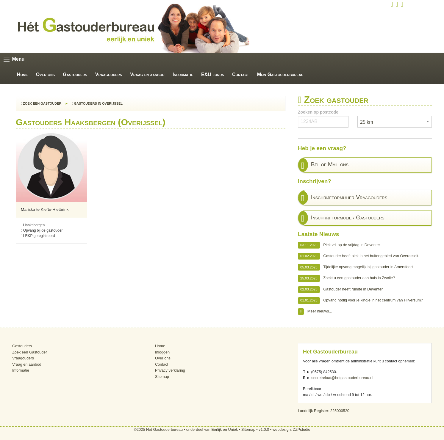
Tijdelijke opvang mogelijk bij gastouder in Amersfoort (355, 267)
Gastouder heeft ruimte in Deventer (340, 289)
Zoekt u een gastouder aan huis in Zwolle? (346, 278)
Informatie (183, 74)
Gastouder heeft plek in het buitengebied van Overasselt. (358, 256)
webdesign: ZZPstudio (291, 429)
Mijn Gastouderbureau (280, 74)
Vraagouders (108, 74)
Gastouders (75, 74)
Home (22, 74)
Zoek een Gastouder (41, 103)
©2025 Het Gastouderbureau (158, 429)
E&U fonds (212, 74)
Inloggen (162, 352)
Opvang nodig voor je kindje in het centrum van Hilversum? (360, 300)
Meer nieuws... (315, 311)
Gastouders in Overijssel (97, 103)
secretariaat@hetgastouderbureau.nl (342, 377)
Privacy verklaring (170, 370)
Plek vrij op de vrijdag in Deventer (339, 245)
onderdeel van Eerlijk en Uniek (212, 429)
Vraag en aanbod (147, 74)
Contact (240, 74)
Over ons (45, 74)
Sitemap (162, 376)
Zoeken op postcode (318, 112)
